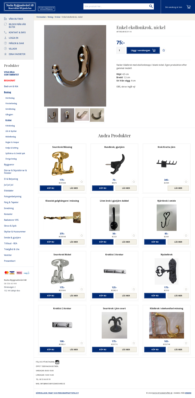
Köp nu (50, 188)
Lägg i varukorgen (143, 50)
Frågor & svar (16, 43)
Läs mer (74, 188)
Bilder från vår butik (17, 25)
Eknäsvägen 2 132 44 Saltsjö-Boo (12, 289)
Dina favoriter (17, 54)
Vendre (188, 393)
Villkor (13, 49)
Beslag (50, 17)
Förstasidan (41, 17)
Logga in (13, 38)
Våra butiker (16, 19)
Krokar (57, 17)
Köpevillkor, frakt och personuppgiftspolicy (57, 393)
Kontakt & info (17, 32)
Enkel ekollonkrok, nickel (72, 17)
